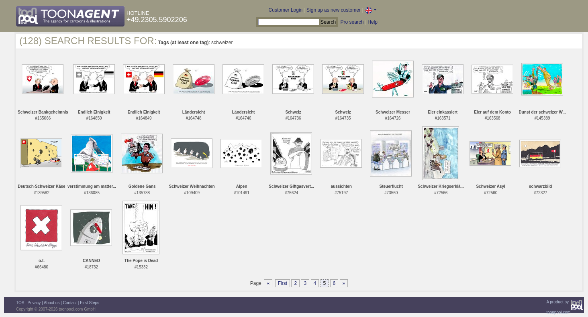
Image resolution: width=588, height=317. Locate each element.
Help (373, 22)
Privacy (34, 303)
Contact (70, 303)
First (282, 283)
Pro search (351, 22)
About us (51, 303)
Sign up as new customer (333, 10)
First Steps (89, 303)
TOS (20, 303)
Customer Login (286, 10)
